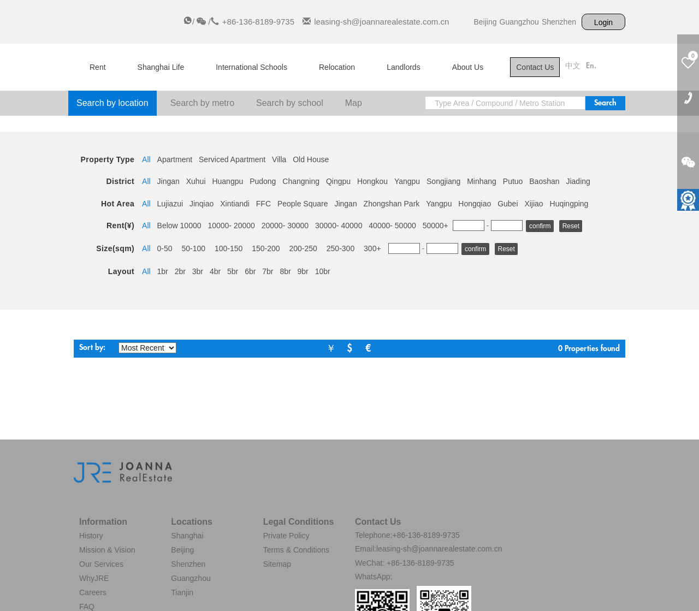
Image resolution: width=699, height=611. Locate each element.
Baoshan (544, 181)
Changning (300, 181)
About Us (468, 67)
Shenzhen (559, 21)
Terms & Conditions (296, 549)
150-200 (266, 248)
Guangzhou (519, 21)
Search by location (112, 103)
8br (285, 271)
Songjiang (443, 181)
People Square (302, 203)
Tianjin (182, 592)
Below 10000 (179, 225)
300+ (372, 248)
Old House (311, 159)
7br (267, 271)
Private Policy (286, 535)
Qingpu (338, 181)
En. (591, 66)
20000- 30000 (285, 225)
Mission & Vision (107, 549)
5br (232, 271)
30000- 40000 (338, 225)
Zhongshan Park (392, 203)
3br (197, 271)
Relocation (337, 67)
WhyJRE (94, 578)
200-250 (303, 248)
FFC (263, 203)
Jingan (168, 181)
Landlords (403, 67)
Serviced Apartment (232, 159)
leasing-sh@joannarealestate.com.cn (381, 21)
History (91, 535)
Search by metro (202, 103)
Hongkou (372, 181)
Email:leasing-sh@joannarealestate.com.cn (428, 548)
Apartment (175, 159)
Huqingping (569, 203)
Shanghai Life (161, 67)
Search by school (289, 103)
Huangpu (227, 181)
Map (353, 103)
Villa (279, 159)
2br (180, 271)
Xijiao (533, 203)
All (146, 159)
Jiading (578, 181)
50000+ (435, 225)
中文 (572, 66)
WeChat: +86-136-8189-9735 (404, 563)
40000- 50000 (392, 225)
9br (303, 271)
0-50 (165, 248)
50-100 (193, 248)
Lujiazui (170, 203)
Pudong (263, 181)
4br (215, 271)
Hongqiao (474, 203)
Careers (92, 592)
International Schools (251, 67)
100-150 (228, 248)
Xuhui (196, 181)
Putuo (513, 181)
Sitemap (277, 564)
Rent (98, 67)
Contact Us (535, 67)
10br (322, 271)
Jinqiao (201, 203)
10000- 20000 (231, 225)
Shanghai (187, 535)
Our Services (101, 564)
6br (250, 271)
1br (162, 271)
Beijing (484, 21)
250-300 (340, 248)
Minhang (481, 181)
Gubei (507, 203)
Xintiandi (235, 203)
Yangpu (407, 181)
